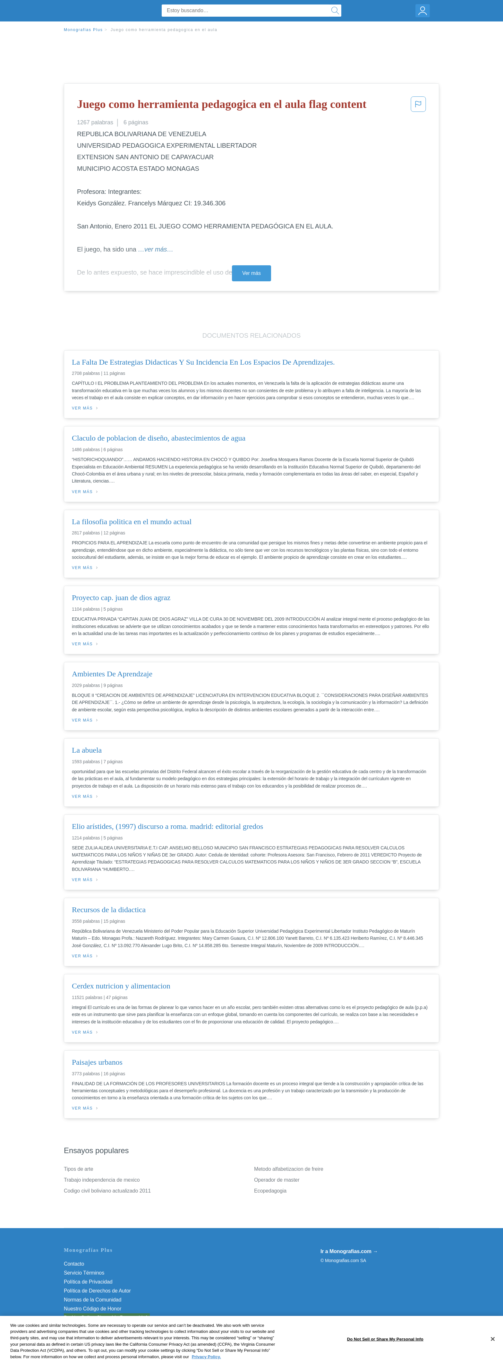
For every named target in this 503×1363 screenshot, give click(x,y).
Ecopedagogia (270, 1191)
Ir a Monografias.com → (349, 1251)
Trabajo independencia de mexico (102, 1180)
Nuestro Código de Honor (92, 1308)
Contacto (74, 1264)
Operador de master (276, 1180)
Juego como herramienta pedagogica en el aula (164, 30)
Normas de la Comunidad (92, 1299)
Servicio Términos (84, 1273)
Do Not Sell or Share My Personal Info (107, 1317)
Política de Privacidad (88, 1282)
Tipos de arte (78, 1169)
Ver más (251, 273)
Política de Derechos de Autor (97, 1290)
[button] (418, 106)
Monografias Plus (83, 30)
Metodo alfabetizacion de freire (288, 1169)
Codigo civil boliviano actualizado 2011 (107, 1191)
